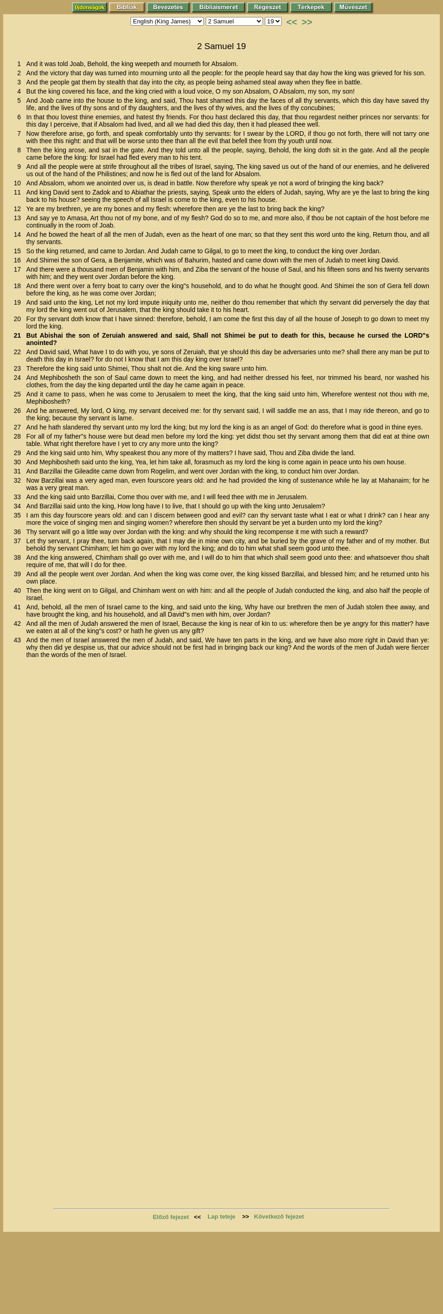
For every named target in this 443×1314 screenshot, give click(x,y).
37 (19, 541)
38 (19, 557)
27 (19, 427)
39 (19, 574)
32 (19, 480)
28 (19, 436)
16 (19, 260)
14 (19, 234)
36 (19, 531)
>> (306, 22)
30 (19, 462)
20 (19, 319)
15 (19, 251)
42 (19, 623)
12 (19, 208)
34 (19, 506)
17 (19, 269)
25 (19, 394)
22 (19, 352)
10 (19, 183)
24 (19, 377)
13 (19, 218)
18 (19, 286)
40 (19, 590)
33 (19, 497)
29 (19, 453)
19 (19, 302)
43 (19, 640)
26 (19, 410)
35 (19, 515)
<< (291, 22)
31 (19, 471)
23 (19, 368)
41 (19, 607)
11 (19, 192)
